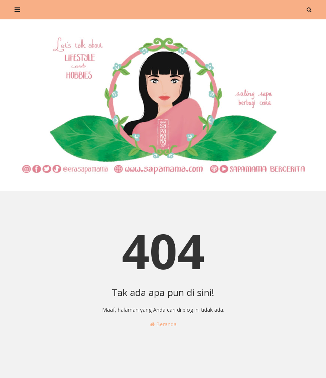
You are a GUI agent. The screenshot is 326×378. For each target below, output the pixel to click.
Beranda (163, 324)
